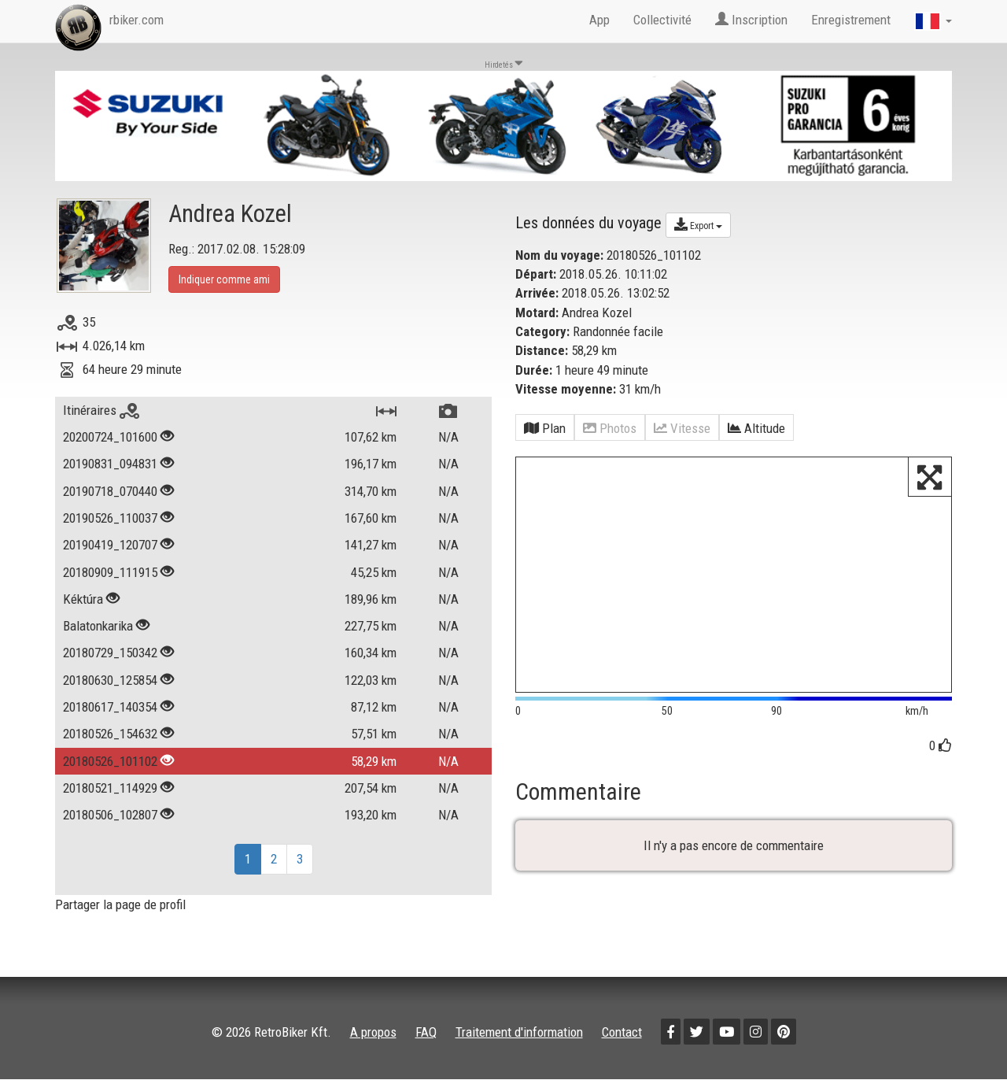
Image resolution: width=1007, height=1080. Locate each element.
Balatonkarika (98, 626)
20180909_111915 (110, 572)
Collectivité (662, 20)
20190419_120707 (110, 545)
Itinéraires (101, 410)
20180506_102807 (110, 815)
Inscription (751, 20)
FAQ (426, 1032)
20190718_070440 (110, 491)
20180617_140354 (110, 707)
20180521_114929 (110, 788)
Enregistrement (851, 20)
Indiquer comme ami (224, 279)
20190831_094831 (110, 464)
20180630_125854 (110, 680)
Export (698, 224)
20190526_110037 (110, 518)
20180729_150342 (110, 652)
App (599, 20)
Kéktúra (83, 599)
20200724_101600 (110, 437)
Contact (622, 1032)
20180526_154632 (110, 734)
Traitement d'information (519, 1032)
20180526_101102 (110, 761)
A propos (373, 1032)
